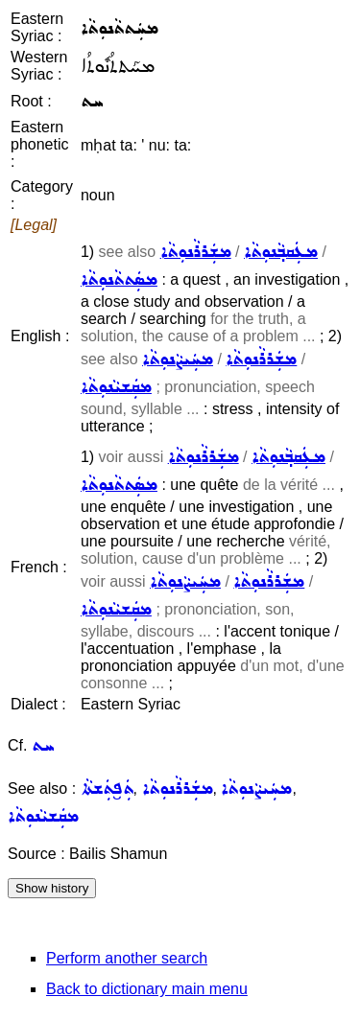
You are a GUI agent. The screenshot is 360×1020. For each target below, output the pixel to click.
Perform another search (126, 958)
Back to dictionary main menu (147, 989)
